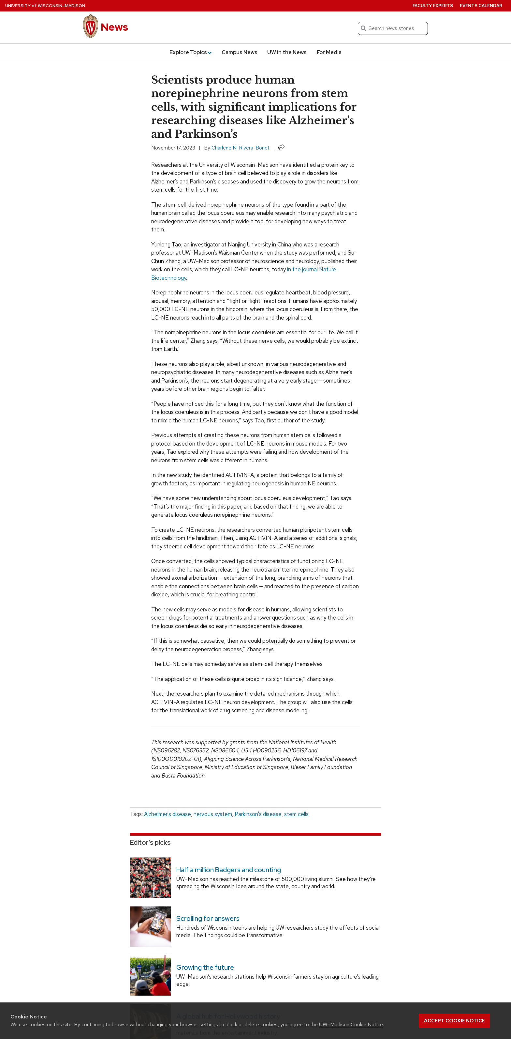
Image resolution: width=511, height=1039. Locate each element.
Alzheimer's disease (167, 814)
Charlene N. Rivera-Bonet (241, 147)
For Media (329, 52)
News (114, 27)
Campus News (239, 52)
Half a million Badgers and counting (228, 870)
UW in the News (287, 52)
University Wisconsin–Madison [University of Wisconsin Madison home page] (45, 5)
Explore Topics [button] (190, 52)
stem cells (296, 814)
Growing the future (205, 967)
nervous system (213, 814)
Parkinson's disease (258, 814)
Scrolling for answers (208, 918)
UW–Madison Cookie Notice (351, 1024)
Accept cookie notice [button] (454, 1020)
